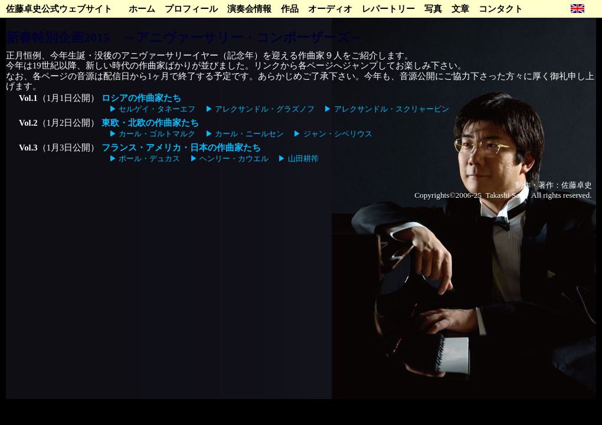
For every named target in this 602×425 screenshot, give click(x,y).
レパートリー (388, 9)
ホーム (142, 9)
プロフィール (191, 9)
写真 (433, 9)
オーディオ (330, 9)
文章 (460, 9)
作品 (290, 9)
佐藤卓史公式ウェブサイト (59, 9)
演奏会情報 (249, 9)
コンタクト (501, 9)
